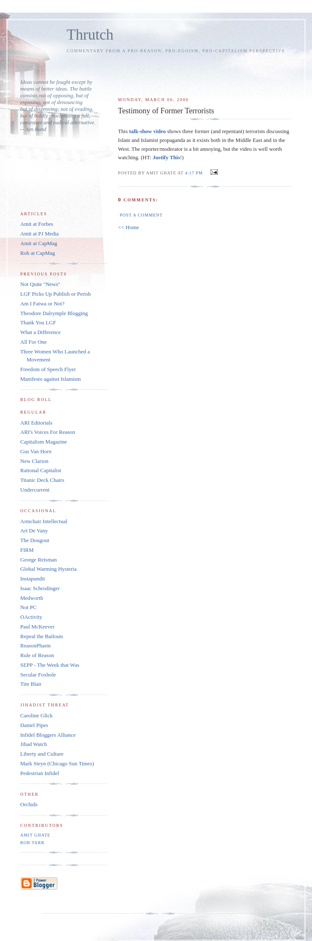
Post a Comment (141, 215)
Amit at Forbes (36, 224)
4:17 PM (194, 173)
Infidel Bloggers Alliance (47, 735)
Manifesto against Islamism (50, 379)
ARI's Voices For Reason (47, 432)
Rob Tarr (32, 842)
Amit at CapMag (38, 243)
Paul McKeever (37, 626)
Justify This (166, 157)
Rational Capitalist (40, 470)
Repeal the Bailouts (41, 636)
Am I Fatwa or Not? (42, 303)
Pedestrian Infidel (39, 773)
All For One (33, 342)
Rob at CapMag (37, 253)
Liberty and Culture (42, 754)
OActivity (31, 617)
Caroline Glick (36, 715)
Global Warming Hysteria (48, 569)
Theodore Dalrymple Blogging (54, 313)
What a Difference (40, 332)
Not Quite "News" (40, 284)
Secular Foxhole (38, 674)
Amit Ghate (35, 835)
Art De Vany (34, 530)
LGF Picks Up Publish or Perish (55, 294)
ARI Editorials (36, 423)
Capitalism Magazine (43, 441)
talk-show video (147, 131)
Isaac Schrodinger (40, 588)
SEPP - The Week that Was (49, 665)
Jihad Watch (33, 744)
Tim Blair (30, 684)
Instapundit (32, 578)
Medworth (31, 598)
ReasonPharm (35, 645)
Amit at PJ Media (39, 233)
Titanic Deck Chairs (42, 480)
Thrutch (90, 35)
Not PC (28, 607)
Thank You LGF (38, 322)
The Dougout (34, 540)
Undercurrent (34, 490)
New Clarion (34, 461)
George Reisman (38, 559)
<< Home (128, 227)
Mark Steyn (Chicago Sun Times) (57, 763)
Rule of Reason (37, 655)
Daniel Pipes (34, 725)
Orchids (29, 804)
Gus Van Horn (35, 451)
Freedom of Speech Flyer (48, 369)
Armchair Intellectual (43, 521)
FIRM (27, 550)
